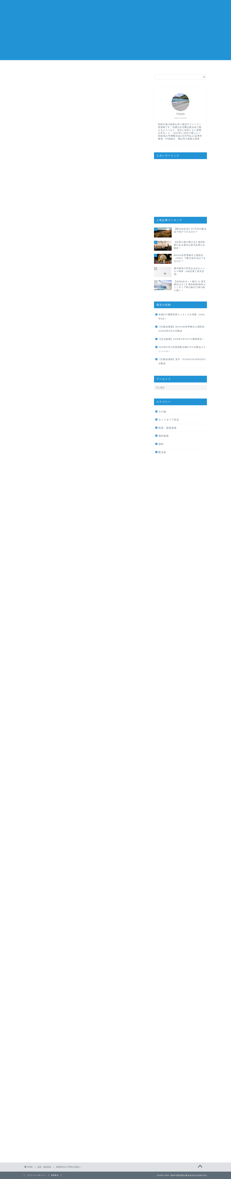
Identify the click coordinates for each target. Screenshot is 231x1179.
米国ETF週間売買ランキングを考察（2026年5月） (181, 316)
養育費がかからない (59, 308)
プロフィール (79, 66)
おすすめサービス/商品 (152, 66)
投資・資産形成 (36, 81)
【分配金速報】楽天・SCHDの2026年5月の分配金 (182, 361)
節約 (161, 444)
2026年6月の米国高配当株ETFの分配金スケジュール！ (182, 349)
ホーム (42, 66)
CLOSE (126, 292)
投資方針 (115, 66)
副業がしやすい (57, 317)
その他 (162, 411)
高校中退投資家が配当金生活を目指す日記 (115, 6)
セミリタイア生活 (168, 419)
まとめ (50, 329)
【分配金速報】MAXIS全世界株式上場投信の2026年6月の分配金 (181, 329)
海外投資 (163, 435)
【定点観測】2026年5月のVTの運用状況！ (181, 339)
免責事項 (55, 1175)
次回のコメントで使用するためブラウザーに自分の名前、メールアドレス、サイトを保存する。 (83, 1110)
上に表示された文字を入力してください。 (48, 1123)
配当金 (162, 452)
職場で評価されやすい (61, 321)
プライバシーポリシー (36, 1175)
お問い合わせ (188, 66)
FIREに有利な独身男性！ (61, 303)
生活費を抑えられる (59, 312)
